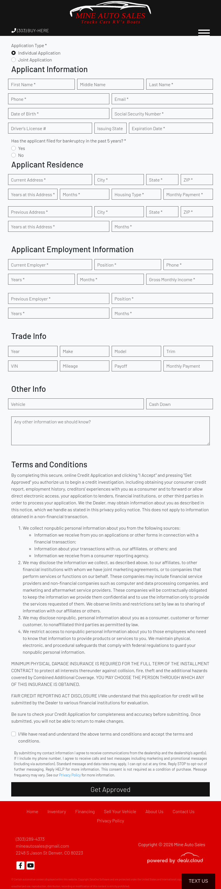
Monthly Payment (183, 366)
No (21, 155)
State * (156, 179)
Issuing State (110, 128)
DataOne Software (99, 879)
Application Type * (29, 45)
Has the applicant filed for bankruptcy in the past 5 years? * (68, 140)
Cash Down (160, 404)
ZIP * (188, 179)
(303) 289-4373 (30, 839)
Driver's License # (28, 128)
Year (15, 351)
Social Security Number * (139, 113)
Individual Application (39, 52)
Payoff (121, 366)
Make (68, 351)
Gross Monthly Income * (172, 279)
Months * (71, 194)
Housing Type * (129, 194)
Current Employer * (29, 264)
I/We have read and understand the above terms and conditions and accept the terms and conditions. (105, 737)
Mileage (70, 366)
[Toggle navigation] (204, 30)
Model (120, 351)
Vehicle (18, 404)
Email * (121, 99)
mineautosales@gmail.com (42, 845)
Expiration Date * (148, 128)
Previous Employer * (31, 298)
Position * (106, 264)
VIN (14, 366)
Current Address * (28, 179)
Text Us (198, 881)
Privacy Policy (70, 775)
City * (102, 179)
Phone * (18, 99)
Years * (17, 279)
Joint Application (35, 59)
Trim (170, 351)
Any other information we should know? (52, 421)
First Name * (23, 84)
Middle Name (93, 84)
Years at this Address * (33, 194)
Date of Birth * (25, 113)
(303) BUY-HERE (30, 30)
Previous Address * (29, 212)
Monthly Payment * (184, 194)
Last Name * (161, 84)
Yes (21, 148)
